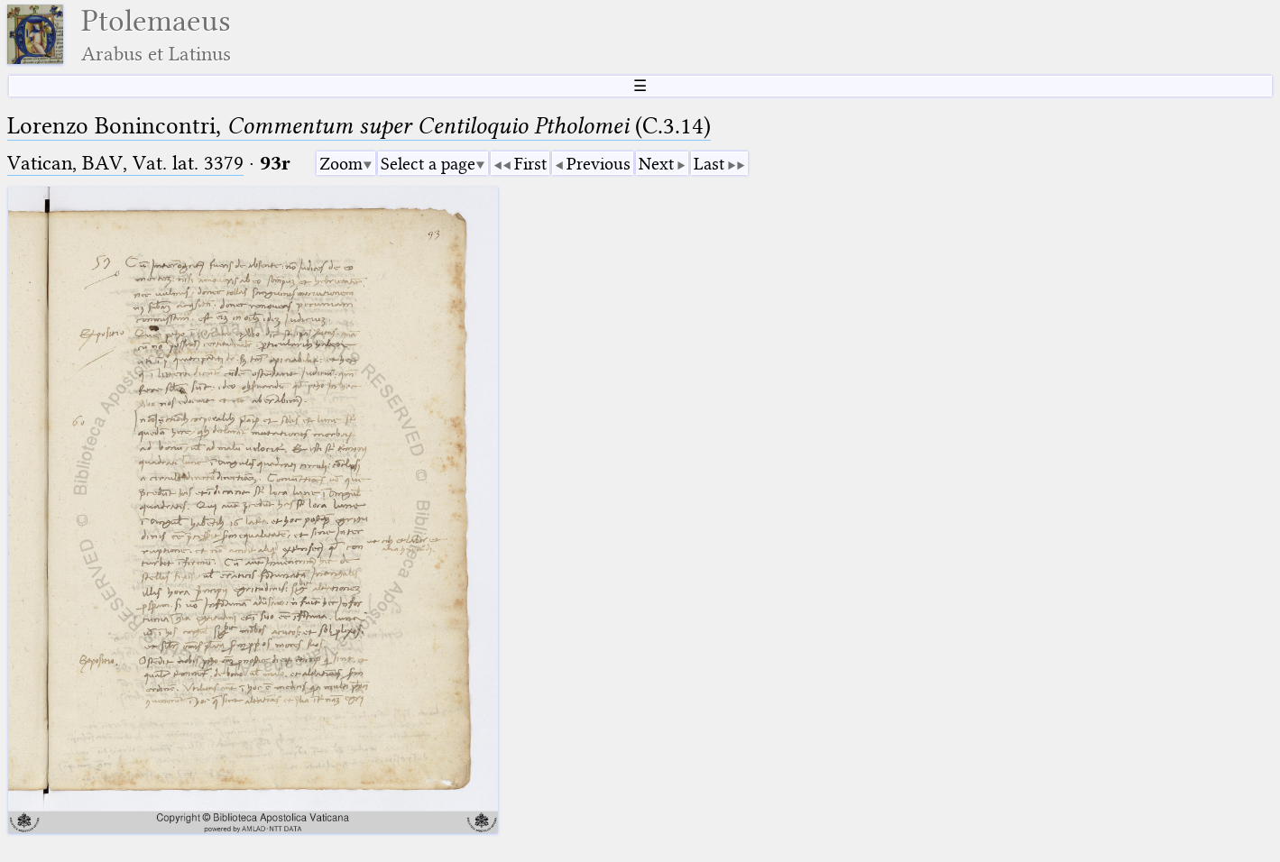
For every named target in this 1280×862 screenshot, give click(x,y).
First (530, 163)
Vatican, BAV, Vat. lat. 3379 (125, 163)
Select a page (428, 163)
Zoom (341, 163)
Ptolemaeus (156, 35)
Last (709, 163)
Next (656, 163)
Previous (598, 163)
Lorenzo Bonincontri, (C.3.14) (359, 126)
